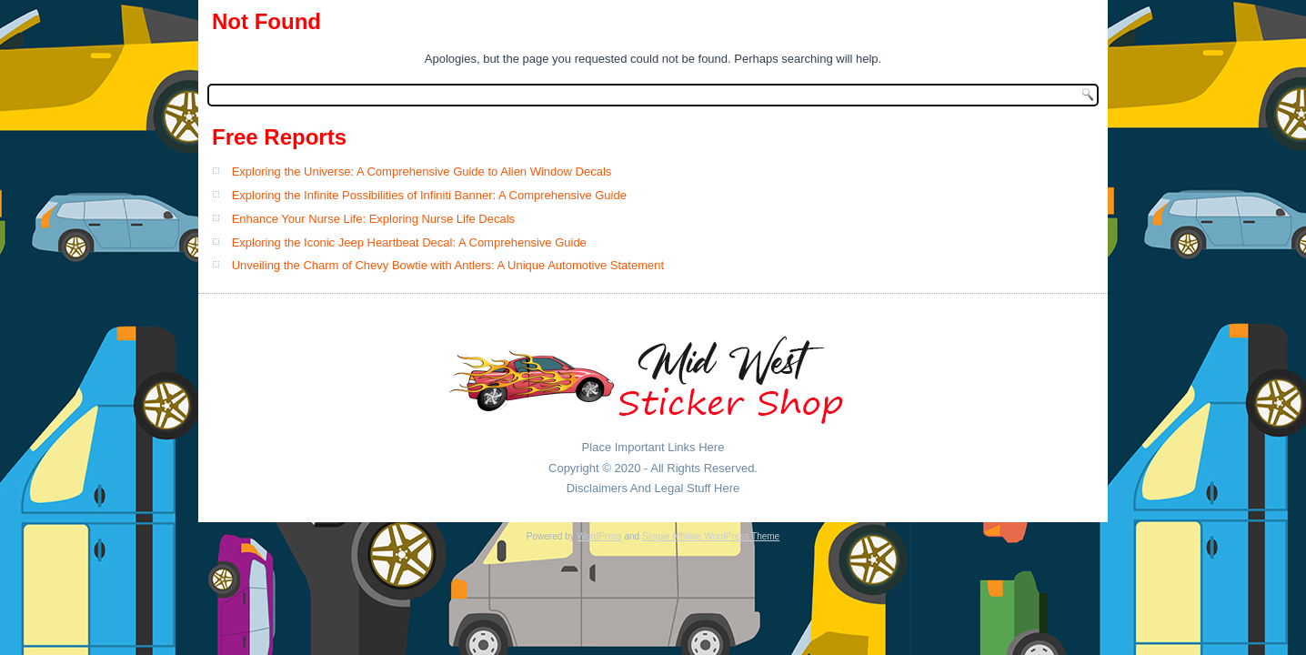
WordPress (599, 536)
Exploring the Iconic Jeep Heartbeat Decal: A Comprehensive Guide (409, 242)
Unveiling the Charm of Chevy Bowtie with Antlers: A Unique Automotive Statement (448, 265)
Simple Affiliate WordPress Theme (710, 536)
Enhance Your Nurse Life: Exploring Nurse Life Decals (373, 219)
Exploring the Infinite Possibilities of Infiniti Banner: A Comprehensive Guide (429, 195)
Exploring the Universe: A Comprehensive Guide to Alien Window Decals (422, 171)
